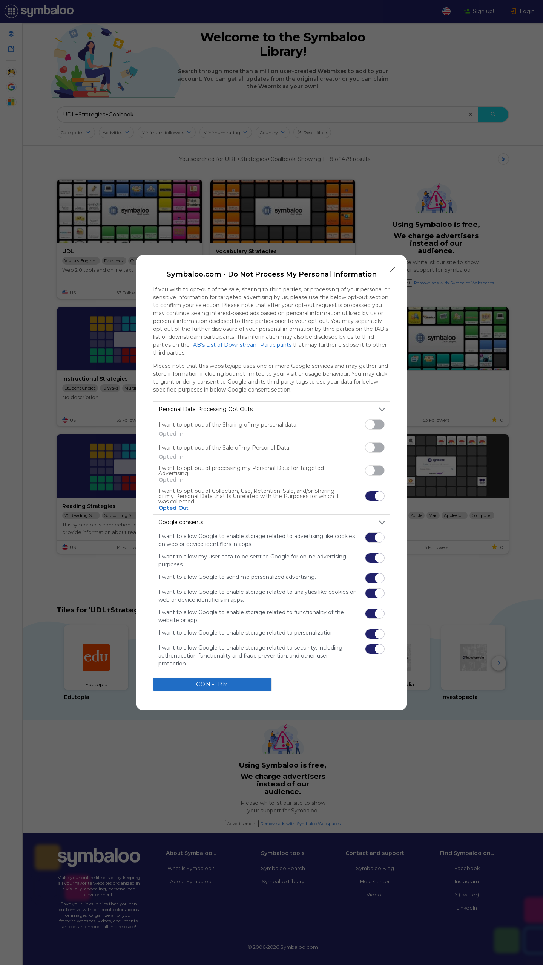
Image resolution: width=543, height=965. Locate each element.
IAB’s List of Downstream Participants (241, 344)
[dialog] (271, 482)
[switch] (375, 424)
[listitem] (271, 409)
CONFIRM (212, 684)
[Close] (392, 270)
